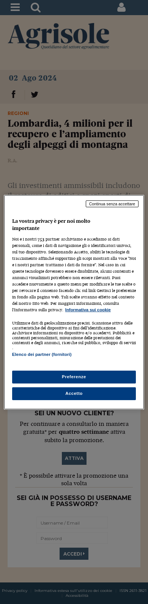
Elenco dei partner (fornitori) (42, 354)
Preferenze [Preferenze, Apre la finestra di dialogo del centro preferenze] (74, 376)
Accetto (74, 393)
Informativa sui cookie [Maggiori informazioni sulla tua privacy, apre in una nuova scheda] (88, 309)
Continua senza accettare (112, 203)
